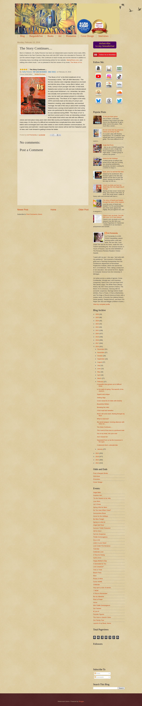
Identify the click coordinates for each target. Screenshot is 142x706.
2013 (97, 460)
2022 (97, 327)
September (101, 359)
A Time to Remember (100, 593)
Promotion (71, 36)
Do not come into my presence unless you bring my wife (113, 130)
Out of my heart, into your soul (107, 433)
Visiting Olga (101, 397)
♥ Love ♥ (96, 611)
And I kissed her (102, 437)
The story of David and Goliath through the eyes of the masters (113, 201)
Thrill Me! (96, 549)
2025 (97, 317)
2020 (97, 333)
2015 (97, 453)
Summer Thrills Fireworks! (102, 528)
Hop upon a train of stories (102, 587)
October (100, 356)
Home (53, 209)
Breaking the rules (103, 407)
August (99, 362)
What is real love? (103, 419)
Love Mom (96, 501)
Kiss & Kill (96, 540)
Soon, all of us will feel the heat (113, 172)
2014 (97, 456)
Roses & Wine (98, 578)
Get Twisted (97, 608)
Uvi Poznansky (112, 233)
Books (50, 36)
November (101, 352)
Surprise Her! (97, 495)
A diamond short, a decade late (107, 445)
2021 (97, 330)
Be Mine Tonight (98, 519)
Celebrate (96, 584)
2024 (97, 321)
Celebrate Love (98, 552)
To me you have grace (110, 116)
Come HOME (97, 582)
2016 (97, 346)
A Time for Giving (99, 555)
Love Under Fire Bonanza (101, 546)
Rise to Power (98, 599)
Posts (97, 673)
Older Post (84, 209)
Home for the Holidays (110, 158)
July (98, 365)
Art (59, 36)
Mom (95, 576)
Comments (99, 677)
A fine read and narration (105, 410)
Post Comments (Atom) (34, 214)
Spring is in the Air (99, 522)
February (100, 381)
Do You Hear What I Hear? (102, 510)
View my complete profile (101, 304)
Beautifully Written (103, 404)
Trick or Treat (97, 570)
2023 (97, 324)
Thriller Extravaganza (100, 537)
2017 (97, 343)
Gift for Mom (97, 531)
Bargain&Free (36, 36)
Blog (22, 36)
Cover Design (87, 36)
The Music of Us (76, 62)
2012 (97, 463)
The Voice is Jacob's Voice (102, 617)
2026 (97, 314)
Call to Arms (97, 558)
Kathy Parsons (27, 72)
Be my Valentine (98, 596)
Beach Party (97, 573)
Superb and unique (103, 394)
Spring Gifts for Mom (100, 507)
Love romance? (98, 567)
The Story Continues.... (38, 69)
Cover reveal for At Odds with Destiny (109, 401)
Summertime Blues (99, 513)
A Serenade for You (99, 564)
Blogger (81, 701)
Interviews (103, 36)
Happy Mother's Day (100, 561)
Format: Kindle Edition (26, 74)
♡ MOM (95, 590)
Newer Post (22, 209)
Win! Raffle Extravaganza (101, 605)
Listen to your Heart (99, 543)
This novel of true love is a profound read (110, 430)
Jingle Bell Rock (108, 145)
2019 (97, 337)
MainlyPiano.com (73, 60)
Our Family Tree (98, 620)
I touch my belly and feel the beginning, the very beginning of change (113, 187)
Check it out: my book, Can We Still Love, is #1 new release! (113, 216)
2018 (97, 340)
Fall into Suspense (99, 534)
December (101, 349)
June (99, 368)
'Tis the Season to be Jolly (102, 498)
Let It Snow (97, 504)
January (100, 449)
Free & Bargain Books (100, 473)
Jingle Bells (97, 492)
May (99, 372)
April (99, 375)
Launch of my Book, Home (102, 623)
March (99, 378)
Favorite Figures (98, 614)
